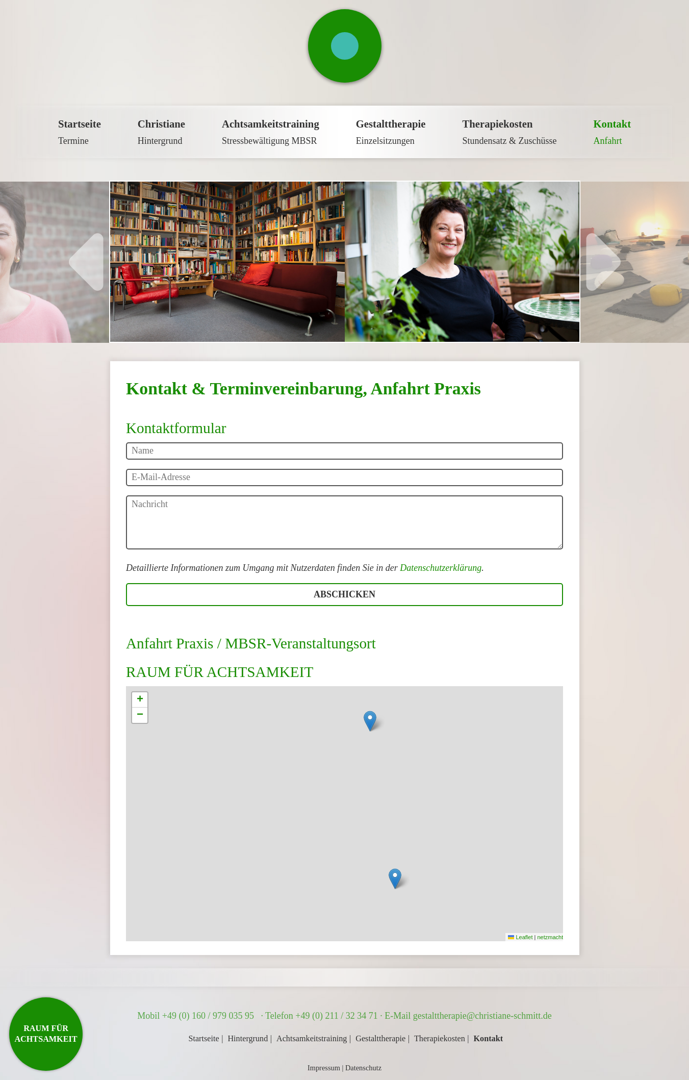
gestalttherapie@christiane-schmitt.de (482, 1016)
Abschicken (344, 594)
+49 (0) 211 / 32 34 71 (336, 1016)
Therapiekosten (439, 1038)
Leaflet (520, 937)
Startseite (203, 1038)
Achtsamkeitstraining (311, 1038)
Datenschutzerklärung (440, 568)
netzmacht (550, 937)
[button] (370, 721)
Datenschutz (363, 1068)
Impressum (324, 1068)
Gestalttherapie (380, 1038)
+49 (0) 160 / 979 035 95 (209, 1016)
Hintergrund (247, 1038)
